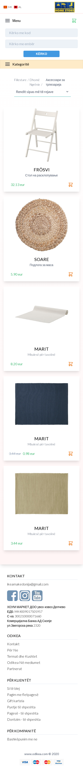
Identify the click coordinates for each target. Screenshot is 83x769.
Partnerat (14, 669)
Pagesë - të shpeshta (22, 713)
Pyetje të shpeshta (21, 707)
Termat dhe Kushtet (22, 656)
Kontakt (13, 644)
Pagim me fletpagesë (23, 694)
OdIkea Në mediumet (23, 662)
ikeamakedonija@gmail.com (27, 584)
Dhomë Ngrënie (35, 82)
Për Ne (12, 650)
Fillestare (20, 80)
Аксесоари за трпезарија (55, 82)
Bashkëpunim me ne (22, 739)
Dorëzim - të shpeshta (24, 719)
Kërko (41, 54)
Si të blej (13, 688)
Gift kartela (15, 701)
